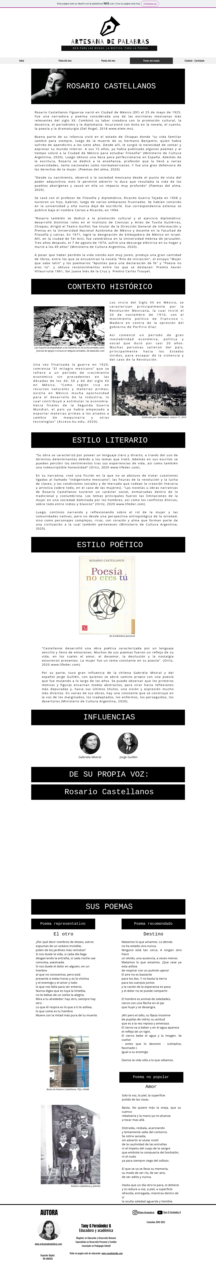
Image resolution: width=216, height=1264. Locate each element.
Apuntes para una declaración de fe (125, 263)
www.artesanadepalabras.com (48, 1244)
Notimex (162, 417)
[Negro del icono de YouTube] (160, 1212)
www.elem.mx (120, 129)
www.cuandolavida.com (112, 1253)
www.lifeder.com (124, 467)
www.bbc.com (97, 350)
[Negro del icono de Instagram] (135, 1212)
